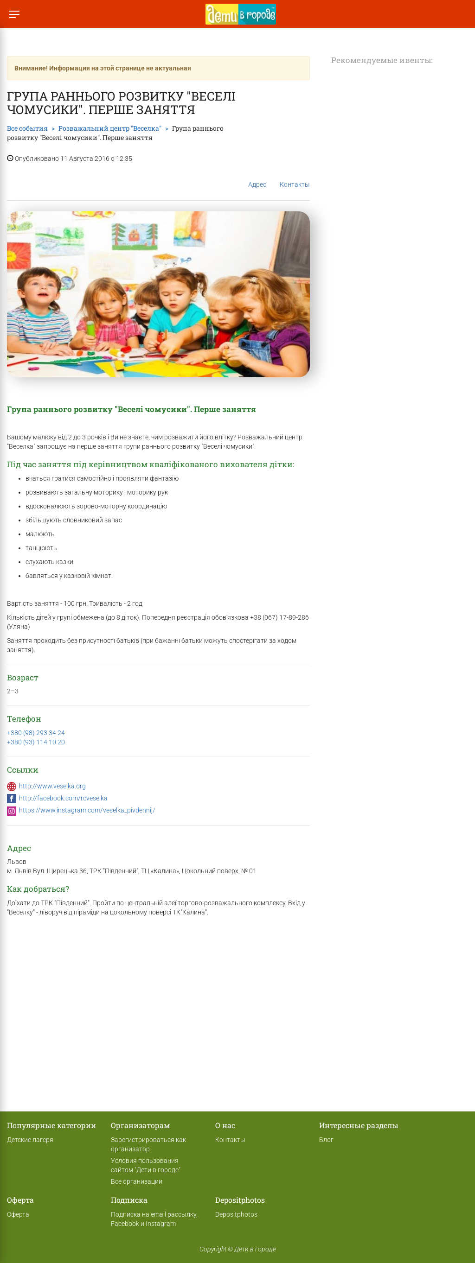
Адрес (257, 177)
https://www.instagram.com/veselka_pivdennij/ (87, 810)
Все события (27, 128)
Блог (326, 1139)
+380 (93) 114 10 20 (36, 742)
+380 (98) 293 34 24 (36, 732)
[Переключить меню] (14, 14)
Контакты (295, 177)
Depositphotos (236, 1214)
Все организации (136, 1181)
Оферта (18, 1214)
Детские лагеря (30, 1139)
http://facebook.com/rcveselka (63, 798)
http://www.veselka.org (52, 786)
